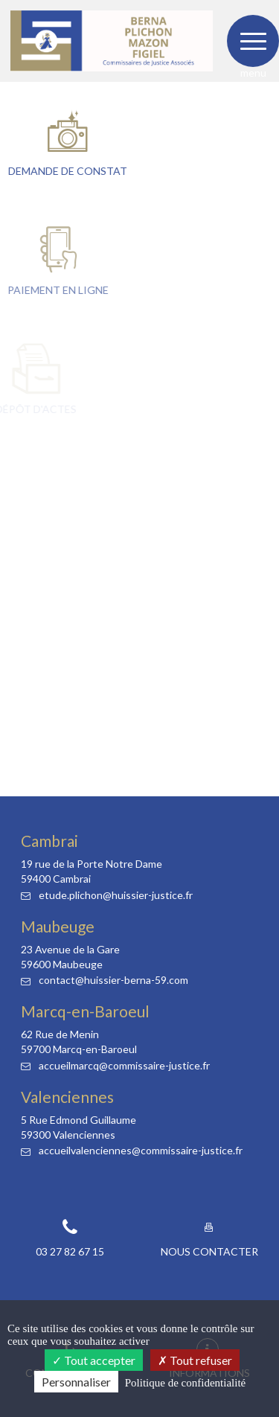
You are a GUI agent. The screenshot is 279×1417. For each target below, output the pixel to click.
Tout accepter (93, 1360)
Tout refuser (195, 1360)
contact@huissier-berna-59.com (104, 979)
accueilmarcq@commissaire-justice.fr (115, 1065)
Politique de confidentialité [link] (185, 1383)
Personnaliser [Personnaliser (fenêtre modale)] (76, 1382)
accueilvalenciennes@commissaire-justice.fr (132, 1150)
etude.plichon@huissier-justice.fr (107, 895)
